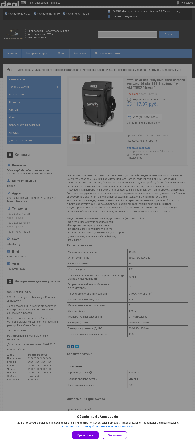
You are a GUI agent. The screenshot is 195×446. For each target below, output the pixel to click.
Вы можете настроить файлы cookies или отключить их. (96, 426)
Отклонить (115, 435)
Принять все (85, 435)
